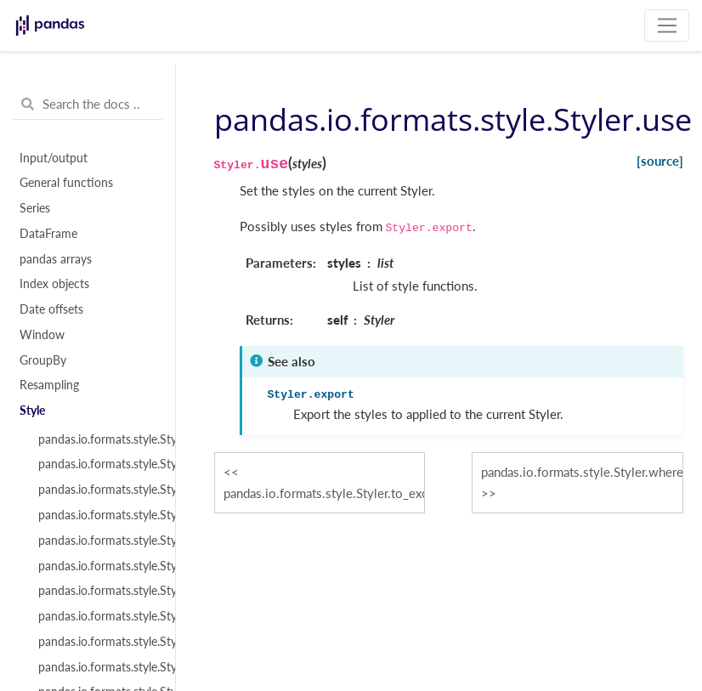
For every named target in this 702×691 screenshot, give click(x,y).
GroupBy (43, 360)
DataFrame (48, 234)
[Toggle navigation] (666, 25)
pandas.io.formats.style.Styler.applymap (97, 591)
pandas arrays (56, 259)
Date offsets (51, 309)
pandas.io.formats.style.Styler (97, 439)
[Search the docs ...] (87, 104)
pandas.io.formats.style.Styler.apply (97, 566)
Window (42, 335)
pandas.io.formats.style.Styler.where (97, 616)
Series (35, 208)
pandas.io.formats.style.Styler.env (97, 489)
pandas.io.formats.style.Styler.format (97, 642)
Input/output (54, 158)
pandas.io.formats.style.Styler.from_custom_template (97, 464)
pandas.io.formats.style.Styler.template (97, 515)
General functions (66, 183)
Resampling (49, 385)
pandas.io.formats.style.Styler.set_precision (97, 667)
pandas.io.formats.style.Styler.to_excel (324, 493)
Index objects (54, 284)
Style (32, 410)
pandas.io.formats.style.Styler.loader (97, 540)
